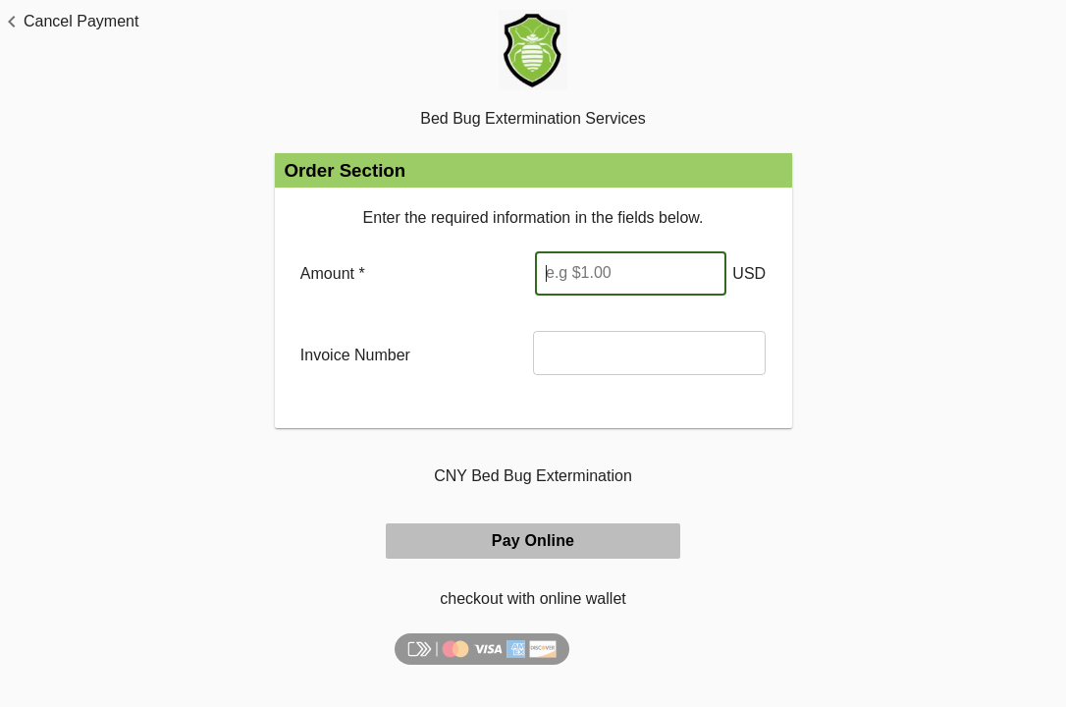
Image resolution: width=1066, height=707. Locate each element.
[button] (69, 21)
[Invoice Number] (649, 353)
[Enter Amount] (630, 273)
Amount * (332, 273)
